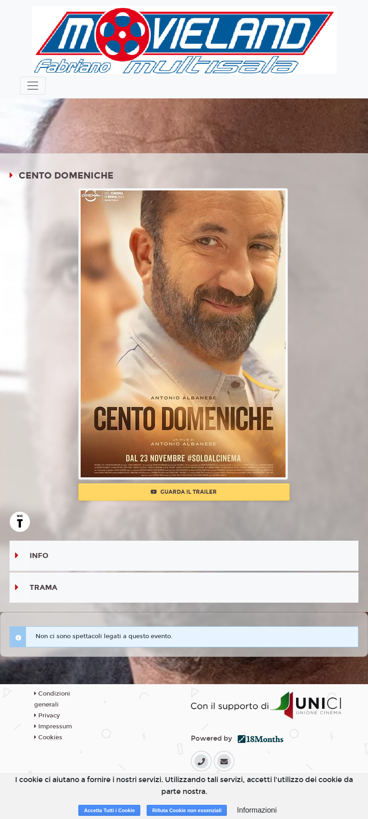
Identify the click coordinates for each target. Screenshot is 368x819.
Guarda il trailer (184, 492)
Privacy (47, 715)
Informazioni (256, 810)
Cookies (48, 737)
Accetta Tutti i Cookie (109, 810)
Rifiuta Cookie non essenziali (186, 810)
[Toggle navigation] (33, 86)
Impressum (53, 726)
